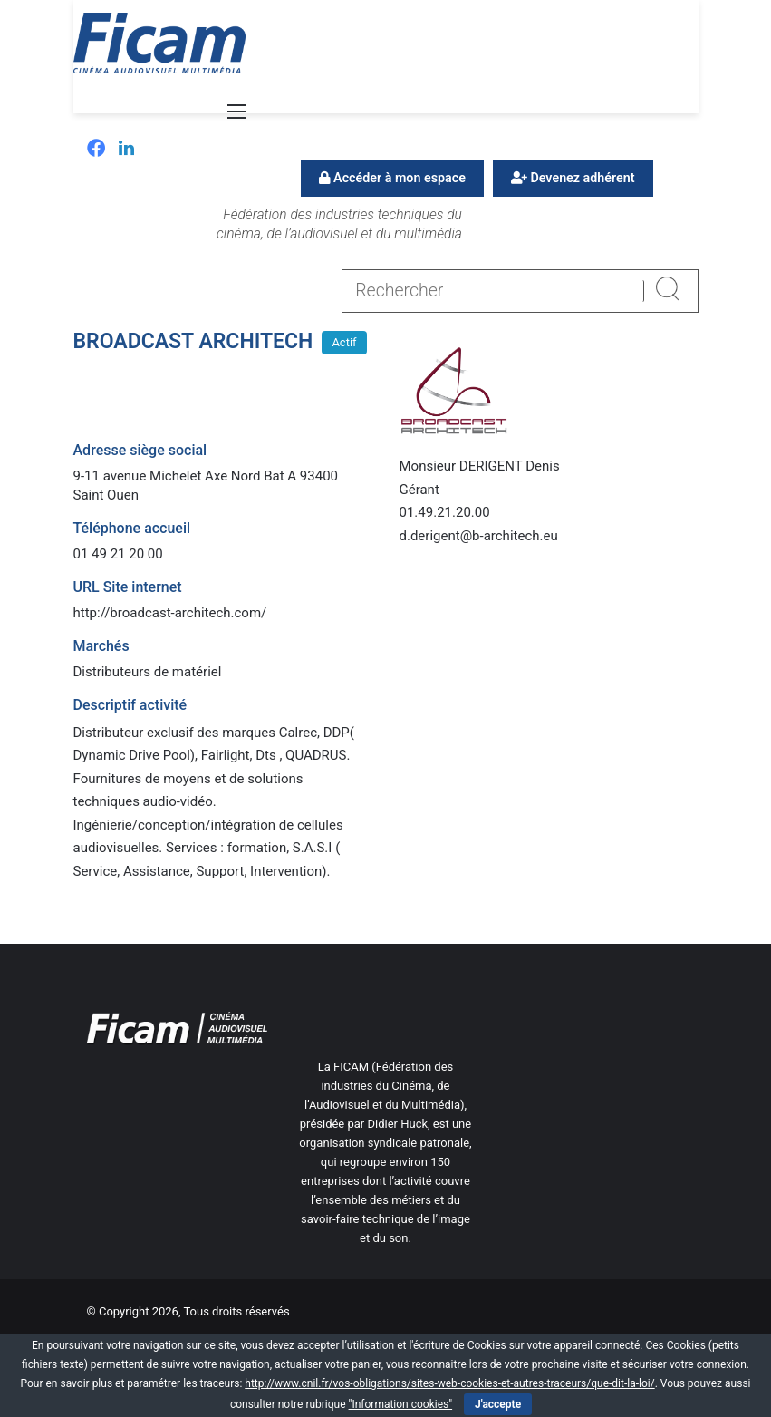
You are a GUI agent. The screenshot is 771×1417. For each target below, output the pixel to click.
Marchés (101, 646)
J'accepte (498, 1404)
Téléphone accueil (132, 528)
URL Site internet (127, 587)
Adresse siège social (140, 450)
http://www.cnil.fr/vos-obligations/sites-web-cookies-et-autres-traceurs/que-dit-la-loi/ (449, 1383)
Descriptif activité (130, 704)
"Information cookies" (401, 1404)
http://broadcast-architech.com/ (170, 613)
